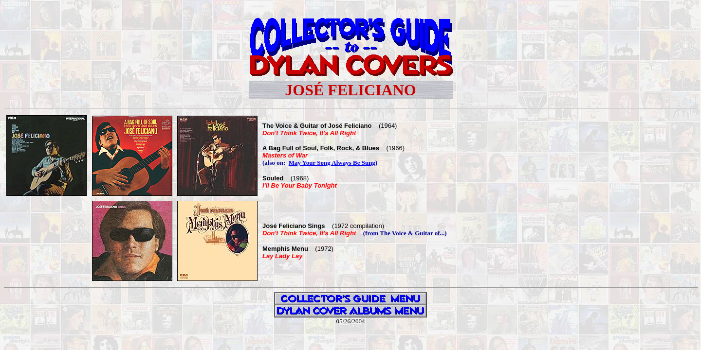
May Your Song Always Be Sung (332, 162)
